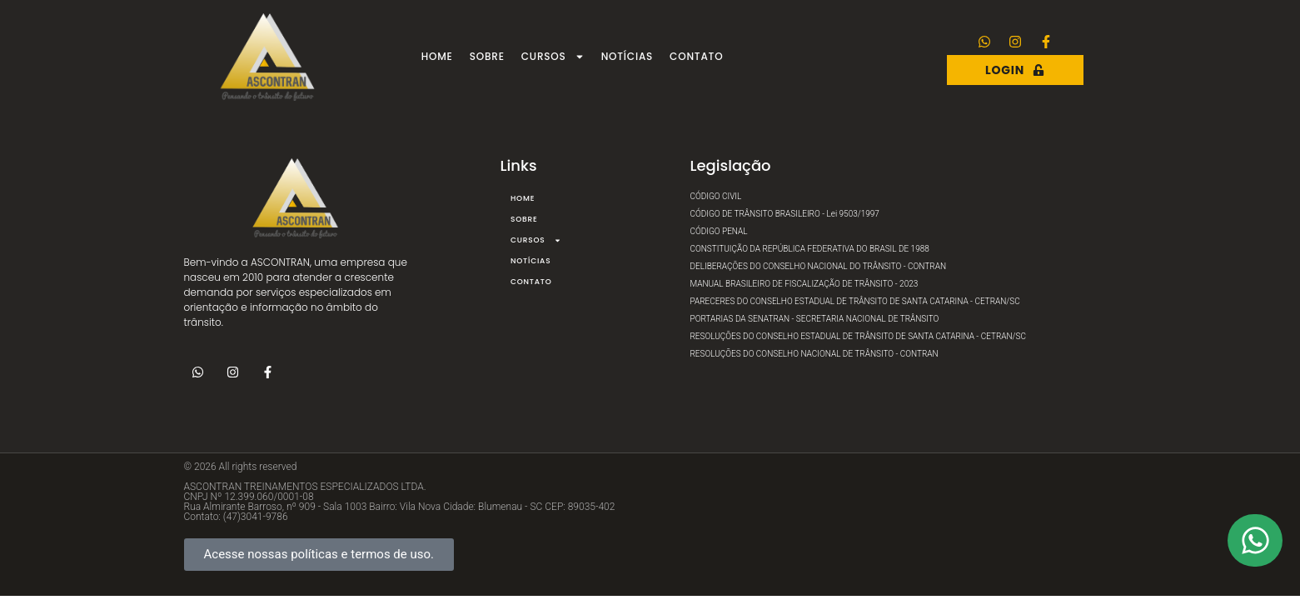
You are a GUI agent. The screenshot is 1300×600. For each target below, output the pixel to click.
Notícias (627, 56)
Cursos (553, 56)
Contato (696, 56)
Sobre (487, 56)
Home (437, 56)
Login (1014, 70)
